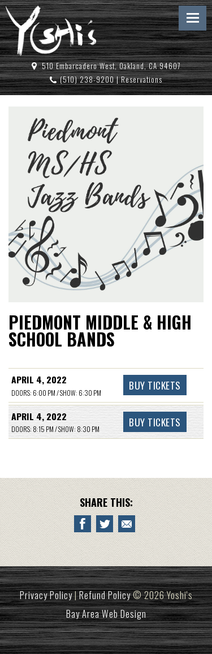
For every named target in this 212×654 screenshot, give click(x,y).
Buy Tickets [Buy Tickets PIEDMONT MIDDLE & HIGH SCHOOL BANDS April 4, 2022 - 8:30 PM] (155, 421)
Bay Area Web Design (106, 614)
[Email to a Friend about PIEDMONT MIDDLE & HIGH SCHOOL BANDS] (126, 523)
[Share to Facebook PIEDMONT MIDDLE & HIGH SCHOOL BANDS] (82, 523)
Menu (192, 18)
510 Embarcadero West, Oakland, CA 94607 (111, 66)
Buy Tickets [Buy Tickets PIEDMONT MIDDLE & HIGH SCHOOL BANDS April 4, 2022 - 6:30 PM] (155, 385)
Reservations (141, 79)
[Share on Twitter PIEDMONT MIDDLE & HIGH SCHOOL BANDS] (104, 523)
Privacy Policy (46, 595)
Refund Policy (105, 595)
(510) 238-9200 (87, 79)
